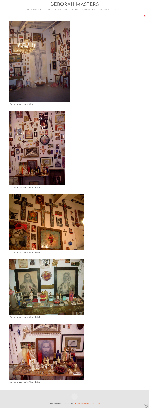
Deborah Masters (74, 4)
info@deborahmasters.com (87, 403)
